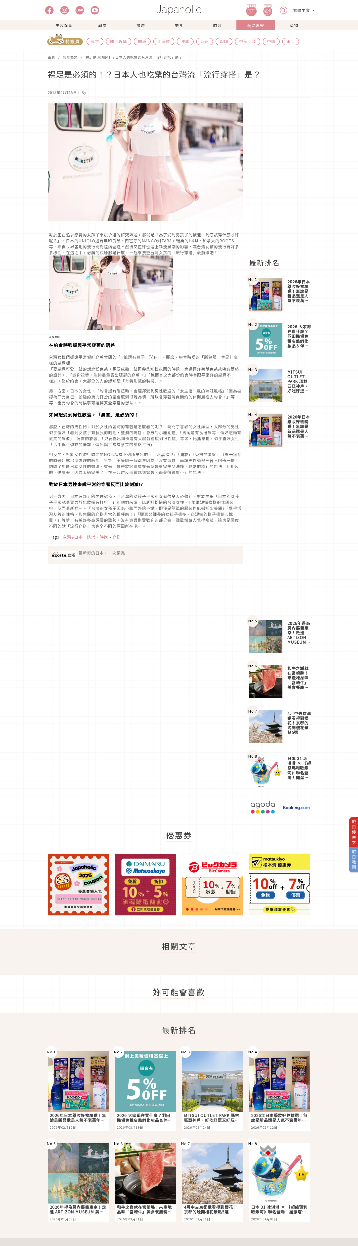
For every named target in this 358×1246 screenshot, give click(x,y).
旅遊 (140, 25)
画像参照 (54, 337)
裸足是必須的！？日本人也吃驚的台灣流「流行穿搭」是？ (134, 57)
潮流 (102, 25)
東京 (95, 41)
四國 (224, 41)
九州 (204, 41)
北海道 (163, 41)
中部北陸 (247, 41)
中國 (271, 41)
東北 (290, 41)
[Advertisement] (282, 178)
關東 (142, 41)
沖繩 (185, 41)
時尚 (217, 25)
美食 (179, 25)
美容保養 (63, 25)
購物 (294, 25)
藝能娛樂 (255, 25)
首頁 (51, 57)
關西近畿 (118, 41)
